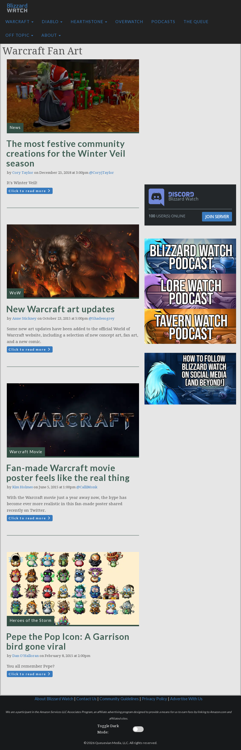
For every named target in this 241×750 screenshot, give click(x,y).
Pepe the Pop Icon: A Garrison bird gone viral (67, 641)
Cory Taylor (22, 173)
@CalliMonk (86, 487)
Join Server (217, 216)
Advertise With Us (186, 698)
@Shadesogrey (102, 318)
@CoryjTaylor (101, 173)
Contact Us (86, 698)
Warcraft (19, 21)
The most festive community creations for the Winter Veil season (65, 153)
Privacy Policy (154, 698)
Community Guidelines (119, 698)
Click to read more (29, 191)
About (51, 35)
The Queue (196, 21)
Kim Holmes (22, 487)
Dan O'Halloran (25, 656)
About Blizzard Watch (54, 698)
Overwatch (129, 21)
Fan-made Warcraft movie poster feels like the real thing (68, 472)
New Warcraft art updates (60, 309)
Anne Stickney (24, 318)
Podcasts (163, 21)
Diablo (52, 21)
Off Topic (19, 35)
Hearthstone (89, 21)
